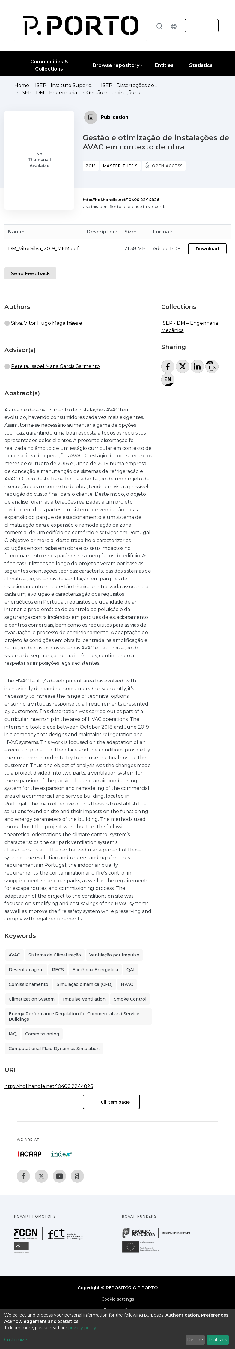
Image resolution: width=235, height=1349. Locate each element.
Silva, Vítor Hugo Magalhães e (46, 323)
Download (207, 248)
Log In (200, 25)
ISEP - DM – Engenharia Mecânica (50, 92)
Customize (15, 1339)
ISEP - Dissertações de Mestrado (131, 85)
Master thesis (120, 166)
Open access (167, 166)
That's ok (217, 1339)
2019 (91, 166)
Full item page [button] (111, 1102)
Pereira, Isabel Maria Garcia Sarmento (55, 366)
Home (21, 85)
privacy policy (82, 1327)
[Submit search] (159, 26)
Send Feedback (30, 273)
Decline (195, 1339)
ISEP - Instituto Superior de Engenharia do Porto (65, 85)
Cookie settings (117, 1299)
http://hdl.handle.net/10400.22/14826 (121, 199)
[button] (175, 25)
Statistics (201, 65)
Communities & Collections (49, 65)
